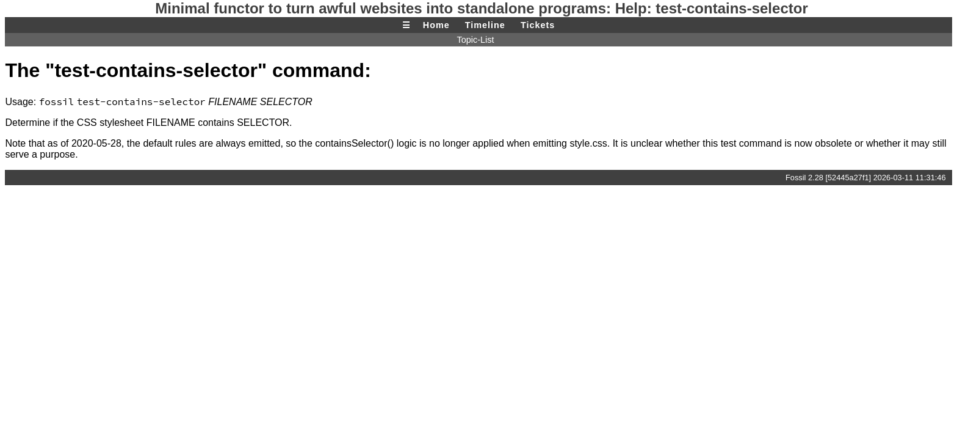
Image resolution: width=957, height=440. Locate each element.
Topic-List (475, 40)
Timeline (485, 25)
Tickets (538, 25)
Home (436, 25)
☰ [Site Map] (406, 25)
